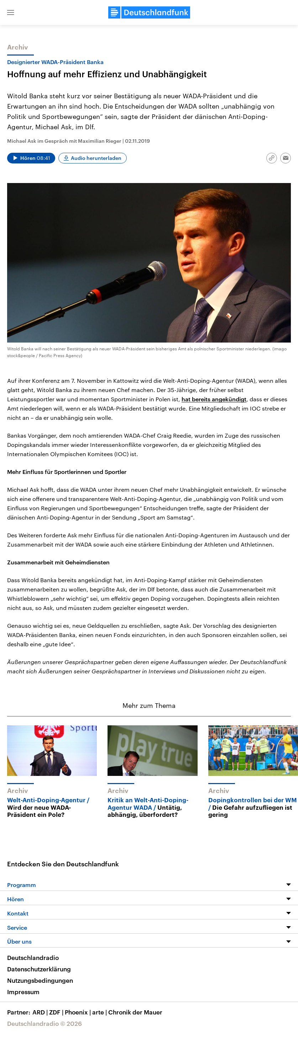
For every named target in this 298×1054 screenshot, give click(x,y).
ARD (40, 1012)
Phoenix (78, 1012)
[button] (10, 12)
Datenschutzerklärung (39, 968)
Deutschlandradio (33, 957)
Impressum (23, 991)
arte (100, 1012)
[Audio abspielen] (31, 158)
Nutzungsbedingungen (40, 980)
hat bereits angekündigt (214, 399)
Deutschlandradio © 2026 (44, 1023)
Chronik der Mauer (135, 1012)
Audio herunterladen (96, 158)
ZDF (57, 1012)
